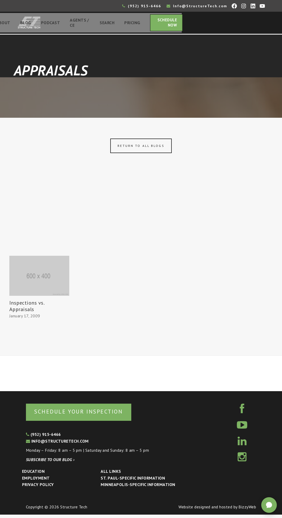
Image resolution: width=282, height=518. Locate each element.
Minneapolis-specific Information (138, 488)
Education (33, 474)
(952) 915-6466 (141, 6)
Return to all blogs (141, 148)
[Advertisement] (141, 219)
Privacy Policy (38, 488)
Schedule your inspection (87, 414)
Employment (36, 481)
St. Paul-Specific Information (133, 481)
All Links (111, 474)
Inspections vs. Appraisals (26, 308)
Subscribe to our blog (50, 462)
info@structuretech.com (57, 444)
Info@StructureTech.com (197, 6)
